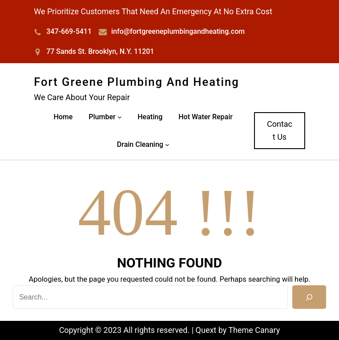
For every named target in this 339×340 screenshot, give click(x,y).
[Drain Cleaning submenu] (167, 144)
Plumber (102, 117)
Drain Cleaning (140, 144)
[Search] (309, 297)
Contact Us (279, 130)
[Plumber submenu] (119, 117)
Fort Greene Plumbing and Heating (136, 82)
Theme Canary (254, 330)
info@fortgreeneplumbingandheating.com (178, 31)
